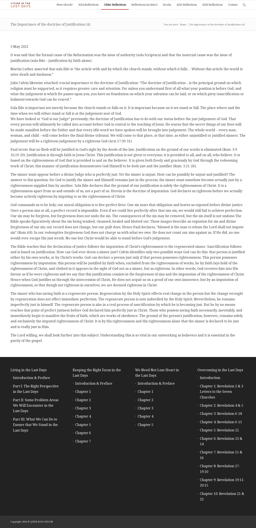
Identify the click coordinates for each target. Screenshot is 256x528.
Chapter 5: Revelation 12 (219, 430)
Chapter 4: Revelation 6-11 (221, 422)
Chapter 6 (83, 433)
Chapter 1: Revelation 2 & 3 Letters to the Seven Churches (221, 391)
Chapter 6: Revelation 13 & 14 (221, 441)
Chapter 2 (83, 400)
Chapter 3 (83, 408)
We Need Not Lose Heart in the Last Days (157, 373)
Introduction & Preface (31, 378)
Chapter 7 (83, 441)
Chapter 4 (83, 416)
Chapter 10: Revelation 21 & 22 (222, 496)
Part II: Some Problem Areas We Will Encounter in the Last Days (35, 405)
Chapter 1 (83, 392)
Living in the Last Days (28, 370)
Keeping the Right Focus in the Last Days (97, 373)
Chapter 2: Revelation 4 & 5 (221, 405)
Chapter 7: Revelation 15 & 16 (221, 455)
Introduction (210, 378)
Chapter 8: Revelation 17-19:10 (220, 469)
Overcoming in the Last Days (220, 370)
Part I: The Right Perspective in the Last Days (36, 389)
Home (183, 24)
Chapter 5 (83, 425)
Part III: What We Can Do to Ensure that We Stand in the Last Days (35, 424)
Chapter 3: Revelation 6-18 (221, 414)
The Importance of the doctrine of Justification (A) (50, 24)
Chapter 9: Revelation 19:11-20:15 (222, 482)
